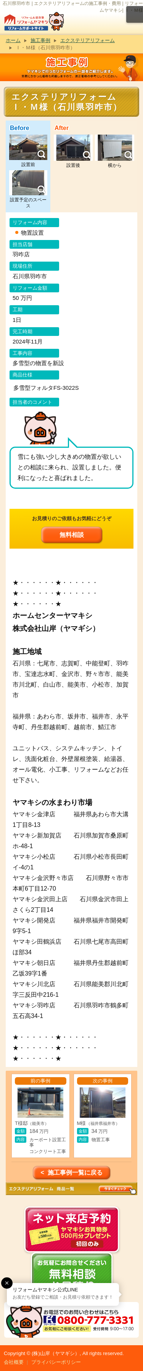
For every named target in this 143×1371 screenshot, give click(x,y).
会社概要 (14, 1362)
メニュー (134, 14)
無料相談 (71, 535)
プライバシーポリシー (56, 1362)
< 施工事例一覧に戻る (71, 1172)
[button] (7, 1283)
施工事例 (40, 40)
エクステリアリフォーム (87, 40)
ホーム (13, 40)
